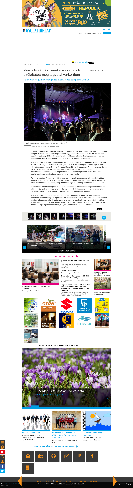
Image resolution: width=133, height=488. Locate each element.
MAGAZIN (93, 481)
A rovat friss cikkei (65, 256)
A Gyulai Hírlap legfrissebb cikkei (57, 346)
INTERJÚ (58, 481)
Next (108, 398)
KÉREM (129, 485)
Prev (34, 398)
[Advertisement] (66, 47)
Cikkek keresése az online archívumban (54, 446)
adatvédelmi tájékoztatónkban (12, 483)
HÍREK (38, 481)
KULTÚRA (45, 64)
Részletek (121, 485)
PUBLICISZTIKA (80, 481)
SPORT (68, 481)
